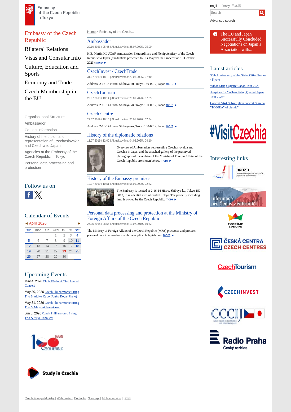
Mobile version (111, 398)
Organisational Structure (45, 117)
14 (47, 246)
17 (71, 246)
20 (38, 251)
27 (38, 256)
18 (77, 246)
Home (91, 32)
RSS (128, 398)
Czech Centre (100, 113)
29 (55, 256)
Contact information (41, 130)
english (215, 6)
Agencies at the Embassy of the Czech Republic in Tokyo (51, 154)
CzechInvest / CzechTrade (112, 71)
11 (77, 241)
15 (55, 246)
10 (71, 241)
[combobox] (234, 13)
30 (64, 256)
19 (28, 251)
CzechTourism (101, 92)
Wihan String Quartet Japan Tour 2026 (234, 86)
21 (47, 251)
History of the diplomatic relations (120, 135)
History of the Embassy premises (118, 178)
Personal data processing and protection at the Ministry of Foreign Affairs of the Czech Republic (142, 215)
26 (28, 256)
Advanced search (222, 20)
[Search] (262, 13)
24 (71, 251)
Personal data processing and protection (49, 165)
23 (64, 251)
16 (64, 246)
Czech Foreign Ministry (39, 398)
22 (55, 251)
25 (77, 251)
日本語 (236, 6)
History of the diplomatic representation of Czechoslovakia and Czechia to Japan (52, 141)
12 (28, 246)
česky (226, 6)
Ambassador (99, 41)
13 (38, 246)
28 (47, 256)
